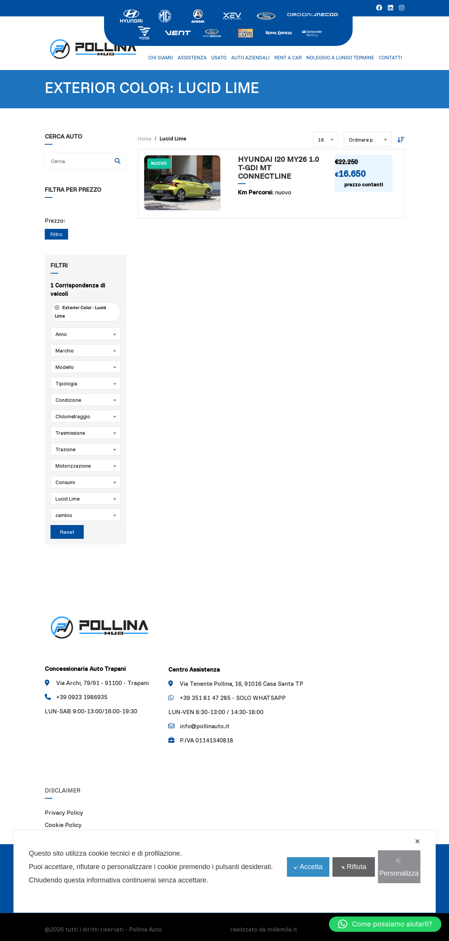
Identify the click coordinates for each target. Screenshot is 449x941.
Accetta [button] (308, 867)
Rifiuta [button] (353, 867)
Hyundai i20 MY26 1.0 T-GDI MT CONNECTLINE (278, 168)
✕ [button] (417, 841)
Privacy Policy (64, 812)
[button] (385, 924)
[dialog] (224, 871)
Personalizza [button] (399, 867)
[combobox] (85, 334)
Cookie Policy (63, 824)
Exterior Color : (80, 312)
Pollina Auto (145, 929)
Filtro (56, 234)
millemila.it (282, 929)
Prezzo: (55, 220)
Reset (67, 531)
